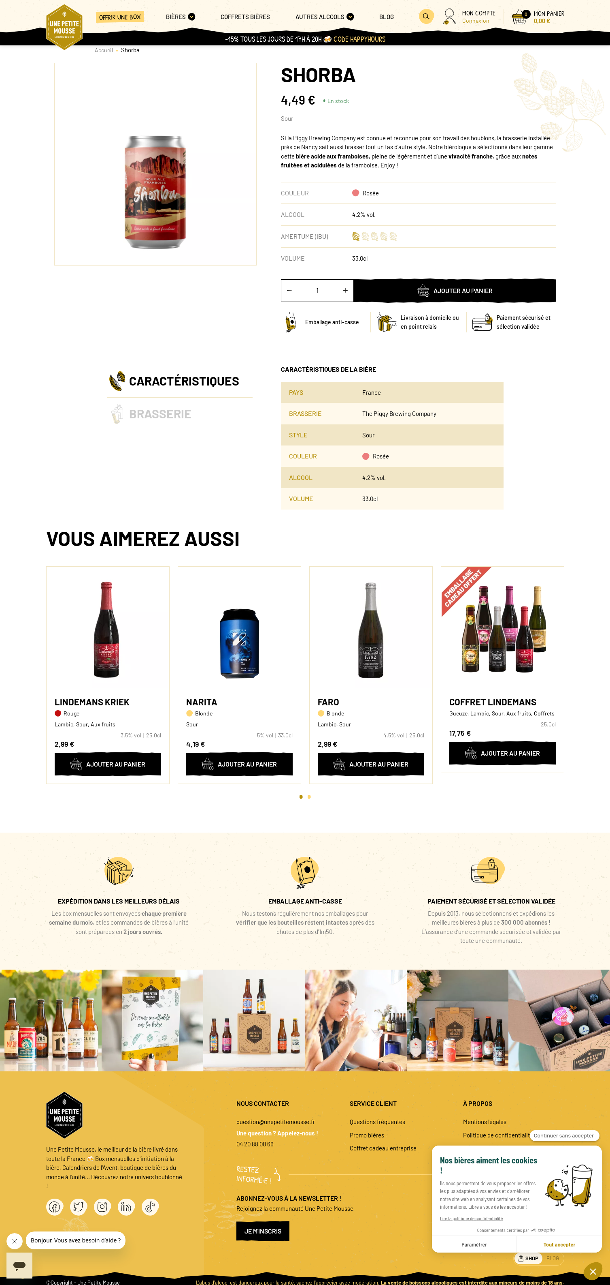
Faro (328, 701)
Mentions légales (484, 1121)
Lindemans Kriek (92, 701)
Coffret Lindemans (492, 701)
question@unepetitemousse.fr (275, 1121)
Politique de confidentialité (498, 1135)
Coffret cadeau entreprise (383, 1148)
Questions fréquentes (377, 1121)
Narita (201, 701)
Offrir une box (119, 17)
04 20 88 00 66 (255, 1144)
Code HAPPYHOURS (359, 39)
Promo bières (367, 1135)
